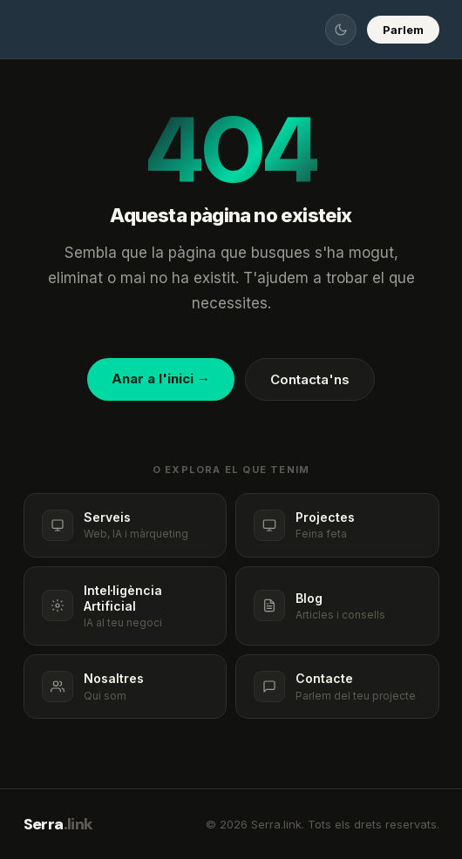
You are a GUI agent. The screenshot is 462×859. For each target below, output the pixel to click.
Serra (58, 824)
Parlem (403, 30)
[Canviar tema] (341, 29)
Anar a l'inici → (161, 378)
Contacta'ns (310, 379)
